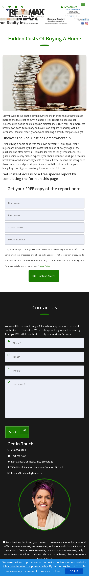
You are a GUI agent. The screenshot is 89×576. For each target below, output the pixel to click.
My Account (69, 6)
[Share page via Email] (22, 6)
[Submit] (17, 432)
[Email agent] (16, 6)
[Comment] (44, 398)
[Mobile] (44, 239)
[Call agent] (4, 6)
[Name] (44, 343)
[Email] (44, 227)
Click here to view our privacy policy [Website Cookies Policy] (25, 566)
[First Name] (44, 203)
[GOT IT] (74, 571)
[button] (44, 276)
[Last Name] (44, 215)
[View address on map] (44, 467)
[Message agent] (44, 456)
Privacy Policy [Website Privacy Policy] (43, 266)
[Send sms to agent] (10, 6)
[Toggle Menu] (82, 4)
